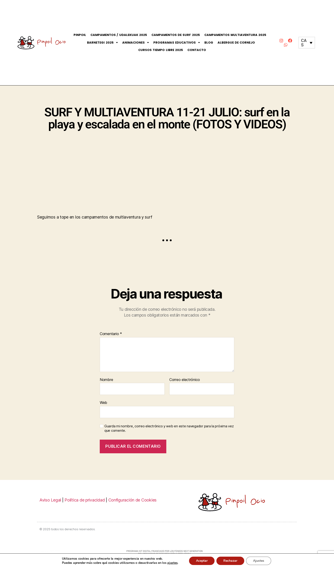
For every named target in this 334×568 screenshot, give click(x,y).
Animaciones (135, 43)
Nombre (106, 380)
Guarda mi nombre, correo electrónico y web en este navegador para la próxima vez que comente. (169, 428)
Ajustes (258, 560)
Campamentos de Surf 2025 (175, 35)
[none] (307, 43)
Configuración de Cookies (132, 500)
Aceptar (202, 560)
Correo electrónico (184, 380)
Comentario (111, 334)
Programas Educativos (176, 43)
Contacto (196, 50)
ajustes (172, 563)
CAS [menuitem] (303, 42)
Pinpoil (80, 35)
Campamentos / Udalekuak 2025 (118, 35)
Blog (208, 42)
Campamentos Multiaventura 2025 (235, 35)
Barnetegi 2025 (102, 43)
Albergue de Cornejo (236, 42)
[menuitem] (307, 43)
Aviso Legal (50, 500)
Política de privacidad (84, 500)
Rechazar (230, 560)
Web (103, 402)
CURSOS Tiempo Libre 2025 (160, 50)
